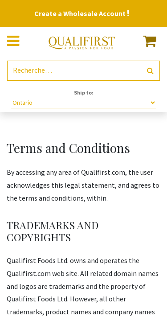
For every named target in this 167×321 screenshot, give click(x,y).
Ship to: (84, 92)
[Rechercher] (150, 70)
